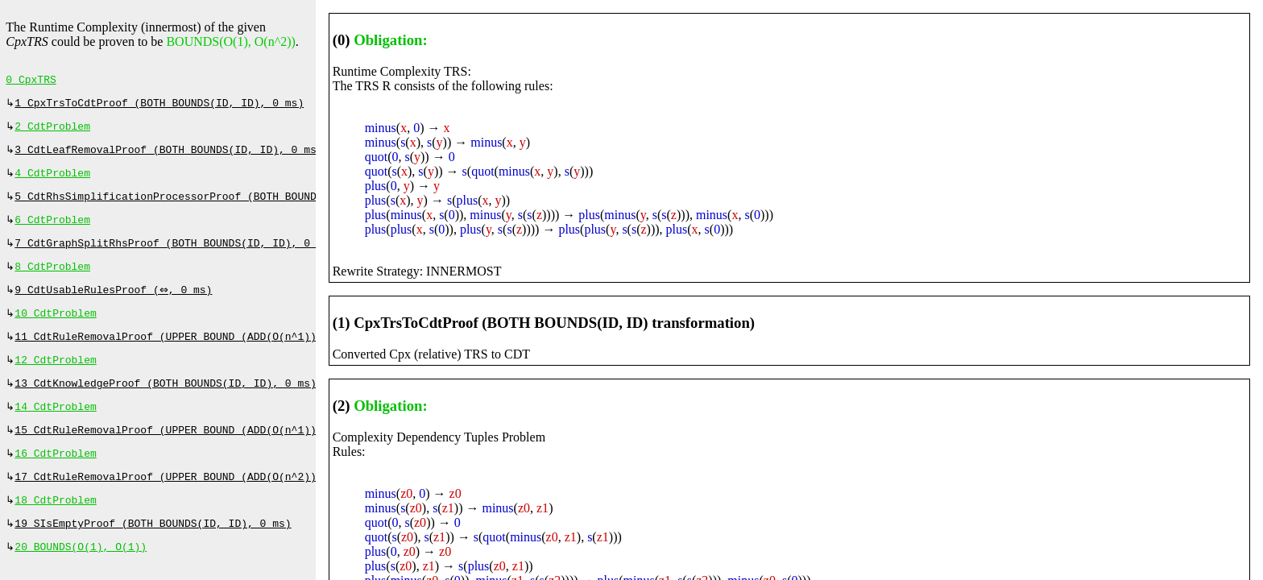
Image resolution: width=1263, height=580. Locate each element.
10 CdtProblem (55, 331)
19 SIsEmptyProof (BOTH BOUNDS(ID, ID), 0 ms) (152, 556)
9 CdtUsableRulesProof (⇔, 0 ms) (115, 306)
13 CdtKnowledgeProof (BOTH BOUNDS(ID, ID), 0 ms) (165, 406)
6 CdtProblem (52, 231)
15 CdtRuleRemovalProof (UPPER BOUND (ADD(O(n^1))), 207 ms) (196, 456)
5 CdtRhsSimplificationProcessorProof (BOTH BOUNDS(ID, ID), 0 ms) (215, 206)
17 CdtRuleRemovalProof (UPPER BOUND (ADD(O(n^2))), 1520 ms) (199, 506)
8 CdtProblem (52, 281)
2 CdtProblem (52, 131)
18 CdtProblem (55, 531)
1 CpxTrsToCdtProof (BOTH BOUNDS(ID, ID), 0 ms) (159, 106)
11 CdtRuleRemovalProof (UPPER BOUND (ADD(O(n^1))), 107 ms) (196, 356)
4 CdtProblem (52, 181)
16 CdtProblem (55, 481)
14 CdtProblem (55, 431)
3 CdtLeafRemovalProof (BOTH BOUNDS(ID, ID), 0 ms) (168, 156)
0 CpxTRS (31, 81)
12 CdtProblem (55, 381)
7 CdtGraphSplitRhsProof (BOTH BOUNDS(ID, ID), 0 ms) (174, 256)
